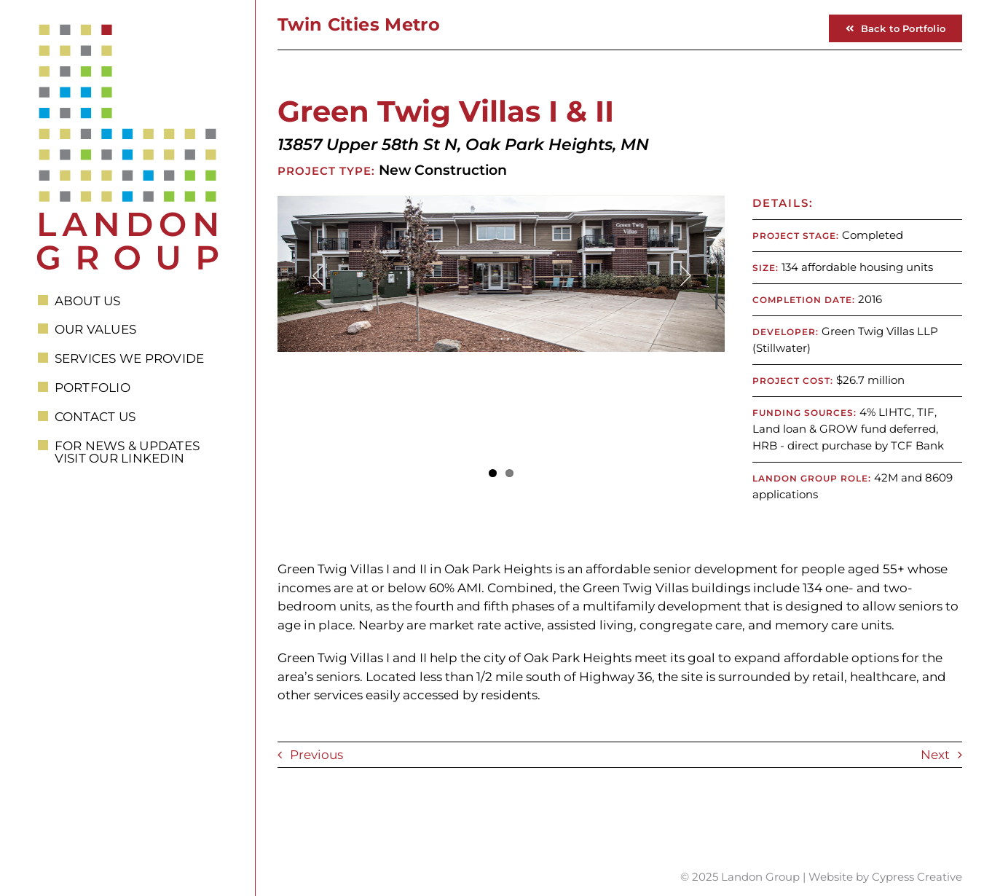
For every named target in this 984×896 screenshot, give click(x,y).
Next (935, 754)
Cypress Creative (917, 877)
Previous (316, 754)
